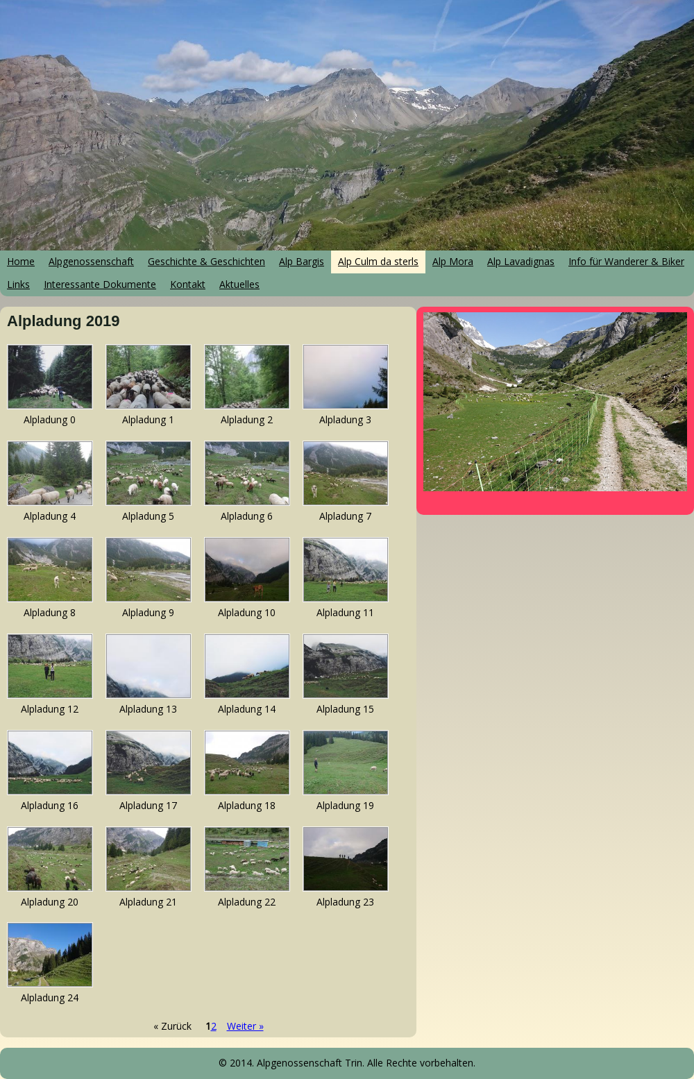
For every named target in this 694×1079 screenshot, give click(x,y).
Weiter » (245, 1026)
